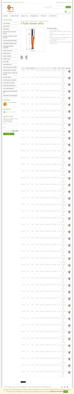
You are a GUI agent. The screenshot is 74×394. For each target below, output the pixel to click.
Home (5, 16)
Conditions (14, 16)
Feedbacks (34, 16)
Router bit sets (7, 64)
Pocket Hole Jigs (7, 50)
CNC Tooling (6, 23)
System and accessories (9, 80)
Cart (67, 11)
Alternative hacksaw (9, 83)
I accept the (11, 131)
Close (65, 391)
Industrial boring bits (9, 85)
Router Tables (7, 77)
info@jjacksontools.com (18, 2)
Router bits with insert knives (9, 32)
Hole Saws (6, 61)
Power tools (6, 59)
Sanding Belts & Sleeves (9, 70)
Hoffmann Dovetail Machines (8, 46)
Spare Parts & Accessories (10, 95)
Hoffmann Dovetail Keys (9, 43)
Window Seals (7, 53)
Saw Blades (6, 29)
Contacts (53, 16)
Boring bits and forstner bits (10, 92)
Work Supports (7, 56)
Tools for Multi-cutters (10, 67)
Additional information (56, 391)
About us (24, 16)
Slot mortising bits (8, 88)
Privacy (44, 16)
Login (58, 2)
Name (4, 123)
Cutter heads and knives (10, 40)
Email (4, 127)
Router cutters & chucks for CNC (10, 36)
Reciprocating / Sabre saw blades (10, 73)
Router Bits (6, 26)
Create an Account (66, 2)
